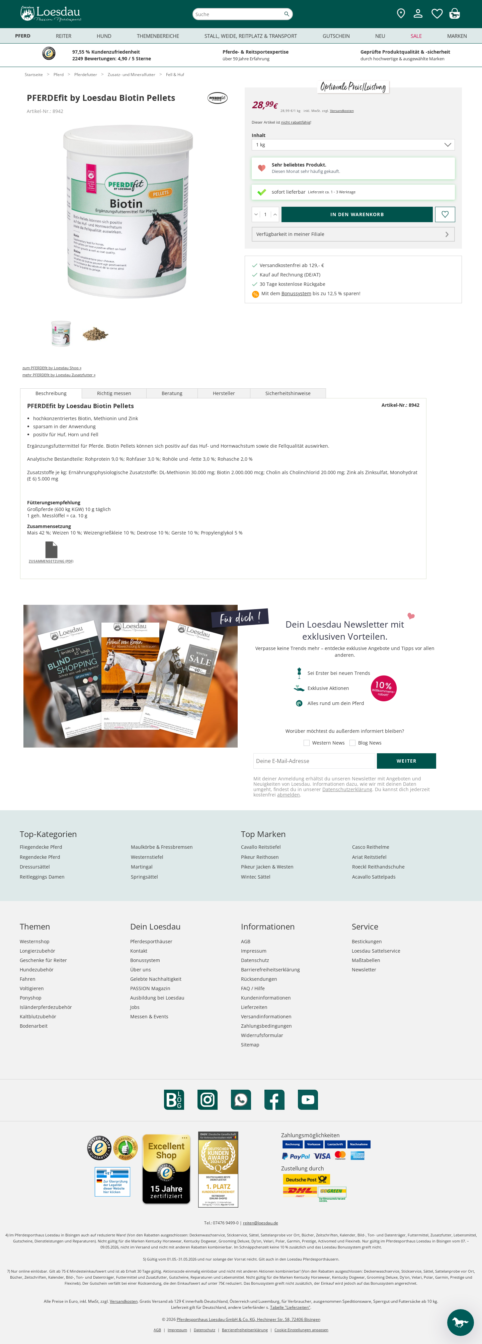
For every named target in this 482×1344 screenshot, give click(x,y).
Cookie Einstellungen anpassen (301, 1329)
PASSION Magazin (150, 988)
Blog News (370, 743)
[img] (454, 17)
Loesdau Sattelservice (376, 951)
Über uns (140, 969)
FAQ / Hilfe (253, 988)
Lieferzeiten (254, 1007)
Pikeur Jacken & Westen (267, 866)
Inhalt (270, 135)
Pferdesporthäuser (151, 941)
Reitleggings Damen (42, 877)
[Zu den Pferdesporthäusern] (401, 13)
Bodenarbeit (34, 1026)
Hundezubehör (37, 969)
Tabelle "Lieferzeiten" (290, 1307)
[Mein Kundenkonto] (418, 18)
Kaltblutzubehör (38, 1016)
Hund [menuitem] (104, 36)
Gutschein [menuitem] (336, 36)
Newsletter (364, 969)
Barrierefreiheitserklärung (270, 969)
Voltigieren (32, 988)
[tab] (61, 334)
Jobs (135, 1007)
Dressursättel (35, 866)
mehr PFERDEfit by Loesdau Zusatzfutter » (58, 374)
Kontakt (138, 951)
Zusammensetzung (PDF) (51, 561)
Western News (328, 743)
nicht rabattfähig (295, 122)
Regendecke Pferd (40, 857)
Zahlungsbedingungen (266, 1026)
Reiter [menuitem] (63, 36)
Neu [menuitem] (380, 36)
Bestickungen (367, 941)
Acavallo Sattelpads (374, 877)
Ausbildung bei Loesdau (157, 998)
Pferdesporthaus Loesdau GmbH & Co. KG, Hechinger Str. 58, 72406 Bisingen (248, 1319)
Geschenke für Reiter (43, 960)
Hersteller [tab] (224, 393)
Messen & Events (149, 1016)
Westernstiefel (147, 857)
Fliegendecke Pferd (41, 847)
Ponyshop (31, 998)
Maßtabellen (366, 960)
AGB (245, 941)
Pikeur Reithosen (260, 857)
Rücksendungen (259, 979)
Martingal (142, 866)
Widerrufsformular (262, 1035)
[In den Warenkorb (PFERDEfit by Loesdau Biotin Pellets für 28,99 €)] (357, 214)
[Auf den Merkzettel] (445, 214)
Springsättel (144, 877)
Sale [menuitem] (416, 36)
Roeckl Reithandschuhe (378, 866)
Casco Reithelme (370, 847)
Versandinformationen (266, 1016)
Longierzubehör (37, 951)
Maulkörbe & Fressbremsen (162, 847)
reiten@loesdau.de (260, 1223)
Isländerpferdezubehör (46, 1007)
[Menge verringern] (256, 214)
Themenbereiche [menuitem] (158, 36)
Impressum (253, 951)
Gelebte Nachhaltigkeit (155, 979)
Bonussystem (296, 293)
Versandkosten (342, 110)
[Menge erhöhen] (275, 214)
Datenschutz (255, 960)
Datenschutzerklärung (347, 789)
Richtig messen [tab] (114, 393)
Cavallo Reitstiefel (261, 847)
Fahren (27, 979)
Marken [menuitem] (457, 36)
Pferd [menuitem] (22, 35)
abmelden (288, 794)
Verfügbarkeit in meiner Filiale (290, 234)
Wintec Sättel (255, 877)
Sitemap (250, 1044)
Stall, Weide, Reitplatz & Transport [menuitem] (251, 36)
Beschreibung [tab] (51, 393)
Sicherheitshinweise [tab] (288, 393)
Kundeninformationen (266, 998)
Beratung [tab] (172, 393)
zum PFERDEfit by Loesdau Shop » (51, 367)
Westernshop (35, 941)
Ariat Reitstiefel (369, 857)
